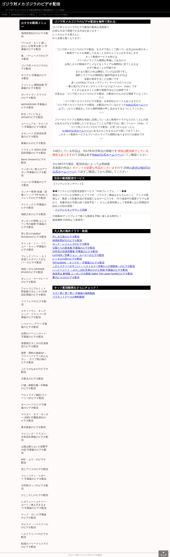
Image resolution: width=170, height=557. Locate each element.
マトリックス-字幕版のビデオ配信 (34, 206)
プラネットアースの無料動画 (68, 296)
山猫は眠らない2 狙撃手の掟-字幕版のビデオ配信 (34, 449)
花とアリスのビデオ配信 (34, 469)
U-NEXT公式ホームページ (76, 130)
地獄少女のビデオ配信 (33, 214)
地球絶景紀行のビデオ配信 (23, 14)
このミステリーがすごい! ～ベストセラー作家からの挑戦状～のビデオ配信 (93, 266)
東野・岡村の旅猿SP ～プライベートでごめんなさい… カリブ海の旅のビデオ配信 (34, 357)
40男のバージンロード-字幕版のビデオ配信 (34, 335)
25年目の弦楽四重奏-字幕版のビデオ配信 (75, 251)
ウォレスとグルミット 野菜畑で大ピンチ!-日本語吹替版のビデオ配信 (34, 291)
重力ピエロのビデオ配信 (66, 277)
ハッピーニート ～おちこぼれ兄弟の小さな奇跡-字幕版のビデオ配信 (90, 270)
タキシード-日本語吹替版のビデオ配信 (34, 135)
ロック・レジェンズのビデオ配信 (70, 244)
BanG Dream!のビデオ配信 (33, 161)
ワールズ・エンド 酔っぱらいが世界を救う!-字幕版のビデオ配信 (34, 46)
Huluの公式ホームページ (107, 154)
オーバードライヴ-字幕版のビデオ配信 (34, 406)
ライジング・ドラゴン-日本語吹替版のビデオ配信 (34, 436)
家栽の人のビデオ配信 (33, 143)
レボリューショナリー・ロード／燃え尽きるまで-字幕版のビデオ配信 (34, 504)
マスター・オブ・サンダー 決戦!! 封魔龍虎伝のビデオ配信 (34, 417)
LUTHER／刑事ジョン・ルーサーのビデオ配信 (78, 255)
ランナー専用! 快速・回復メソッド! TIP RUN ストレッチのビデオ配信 (34, 194)
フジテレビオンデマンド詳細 (71, 209)
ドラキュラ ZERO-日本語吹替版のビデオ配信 (34, 151)
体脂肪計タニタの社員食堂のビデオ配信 (34, 345)
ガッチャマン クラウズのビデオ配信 (33, 96)
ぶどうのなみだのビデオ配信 (34, 370)
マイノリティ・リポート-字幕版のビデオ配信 (34, 477)
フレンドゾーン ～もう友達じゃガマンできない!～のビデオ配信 (33, 259)
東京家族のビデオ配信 (33, 427)
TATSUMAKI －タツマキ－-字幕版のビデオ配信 (78, 262)
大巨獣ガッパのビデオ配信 (34, 487)
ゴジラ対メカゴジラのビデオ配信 (53, 14)
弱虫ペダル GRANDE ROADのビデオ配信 (33, 270)
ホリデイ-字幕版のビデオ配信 (34, 77)
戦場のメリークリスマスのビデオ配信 (34, 545)
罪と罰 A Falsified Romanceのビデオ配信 (33, 235)
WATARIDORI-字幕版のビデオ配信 (34, 106)
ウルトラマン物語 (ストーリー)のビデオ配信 (34, 396)
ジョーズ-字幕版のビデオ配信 (34, 183)
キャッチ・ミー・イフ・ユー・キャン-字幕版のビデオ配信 (34, 246)
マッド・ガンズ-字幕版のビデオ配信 (34, 516)
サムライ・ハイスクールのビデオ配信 (34, 526)
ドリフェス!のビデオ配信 (33, 303)
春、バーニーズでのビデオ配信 (34, 57)
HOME (5, 14)
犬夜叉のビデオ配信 (32, 378)
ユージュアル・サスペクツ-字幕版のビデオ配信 (34, 125)
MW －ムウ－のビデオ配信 (33, 461)
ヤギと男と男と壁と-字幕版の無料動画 (73, 293)
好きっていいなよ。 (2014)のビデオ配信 (32, 115)
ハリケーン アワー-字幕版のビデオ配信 (34, 325)
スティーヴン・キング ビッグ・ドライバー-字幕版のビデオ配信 (34, 314)
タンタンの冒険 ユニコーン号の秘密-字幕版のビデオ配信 (34, 223)
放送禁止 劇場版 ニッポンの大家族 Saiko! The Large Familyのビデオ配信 (92, 273)
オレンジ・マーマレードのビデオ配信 (34, 280)
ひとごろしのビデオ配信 (34, 495)
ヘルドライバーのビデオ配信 (34, 535)
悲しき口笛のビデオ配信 (66, 236)
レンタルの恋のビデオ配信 (67, 258)
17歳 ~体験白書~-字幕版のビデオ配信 (34, 387)
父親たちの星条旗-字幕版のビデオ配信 (73, 247)
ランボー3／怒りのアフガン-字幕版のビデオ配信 (34, 172)
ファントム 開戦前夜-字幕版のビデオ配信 (34, 86)
